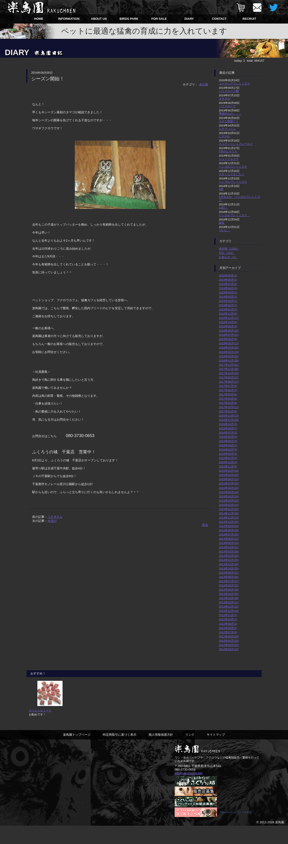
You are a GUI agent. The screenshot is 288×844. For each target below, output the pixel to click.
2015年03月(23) (229, 500)
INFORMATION (68, 18)
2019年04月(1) (228, 296)
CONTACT (219, 18)
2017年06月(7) (228, 390)
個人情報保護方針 (161, 751)
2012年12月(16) (229, 610)
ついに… (224, 230)
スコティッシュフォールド (236, 143)
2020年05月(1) (228, 275)
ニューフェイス (229, 158)
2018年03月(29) (229, 351)
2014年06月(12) (229, 538)
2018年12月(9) (228, 313)
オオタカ (224, 98)
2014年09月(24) (229, 526)
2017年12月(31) (229, 364)
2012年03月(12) (229, 649)
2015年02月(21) (229, 504)
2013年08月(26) (229, 576)
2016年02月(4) (228, 453)
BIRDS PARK (129, 18)
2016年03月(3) (228, 449)
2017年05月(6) (228, 394)
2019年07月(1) (228, 283)
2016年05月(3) (228, 440)
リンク (189, 751)
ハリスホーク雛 (229, 91)
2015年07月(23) (229, 483)
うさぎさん (55, 517)
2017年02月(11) (229, 407)
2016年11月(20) (229, 419)
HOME (38, 18)
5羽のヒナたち (228, 151)
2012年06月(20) (229, 636)
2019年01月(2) (228, 309)
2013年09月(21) (229, 572)
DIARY (189, 18)
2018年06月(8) (228, 339)
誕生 (222, 222)
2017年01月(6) (228, 411)
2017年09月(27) (229, 377)
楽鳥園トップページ (77, 751)
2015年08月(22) (229, 479)
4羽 (221, 189)
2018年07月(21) (229, 334)
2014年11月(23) (229, 517)
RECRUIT (249, 18)
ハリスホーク (227, 106)
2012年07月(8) (228, 632)
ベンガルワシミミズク (233, 166)
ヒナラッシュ (227, 128)
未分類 (203, 84)
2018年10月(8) (228, 322)
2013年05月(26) (229, 589)
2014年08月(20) (229, 530)
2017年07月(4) (228, 385)
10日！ (223, 207)
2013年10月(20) (229, 568)
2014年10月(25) (229, 521)
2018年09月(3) (228, 326)
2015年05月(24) (229, 492)
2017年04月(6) (228, 398)
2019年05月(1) (228, 292)
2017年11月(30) (229, 368)
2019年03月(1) (228, 300)
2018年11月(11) (229, 317)
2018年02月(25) (229, 356)
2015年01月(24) (229, 509)
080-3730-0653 (185, 786)
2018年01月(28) (229, 360)
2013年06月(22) (229, 585)
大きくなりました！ (231, 174)
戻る (205, 525)
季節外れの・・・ (230, 113)
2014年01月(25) (229, 559)
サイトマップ (216, 751)
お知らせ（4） (228, 257)
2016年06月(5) (228, 436)
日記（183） (227, 252)
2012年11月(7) (228, 615)
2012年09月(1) (228, 623)
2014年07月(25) (229, 534)
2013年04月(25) (229, 593)
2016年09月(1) (228, 428)
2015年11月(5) (228, 466)
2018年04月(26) (229, 347)
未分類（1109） (229, 248)
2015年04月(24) (229, 496)
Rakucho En (227, 830)
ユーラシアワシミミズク (234, 83)
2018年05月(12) (229, 343)
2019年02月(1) (228, 305)
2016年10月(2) (228, 424)
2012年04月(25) (229, 644)
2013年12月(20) (229, 564)
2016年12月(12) (229, 415)
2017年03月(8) (228, 402)
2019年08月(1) (228, 279)
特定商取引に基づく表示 (119, 751)
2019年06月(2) (228, 288)
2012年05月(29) (229, 640)
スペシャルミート (40, 727)
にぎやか (224, 136)
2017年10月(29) (229, 373)
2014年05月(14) (229, 542)
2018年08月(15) (229, 330)
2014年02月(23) (229, 555)
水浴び (52, 521)
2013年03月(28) (229, 598)
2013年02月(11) (229, 602)
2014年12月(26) (229, 513)
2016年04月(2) (228, 445)
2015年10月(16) (229, 470)
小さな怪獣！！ (229, 121)
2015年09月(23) (229, 474)
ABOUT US (99, 18)
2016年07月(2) (228, 432)
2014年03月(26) (229, 551)
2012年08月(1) (228, 627)
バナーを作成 (244, 830)
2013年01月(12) (229, 606)
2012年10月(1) (228, 619)
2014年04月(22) (229, 547)
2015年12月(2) (228, 462)
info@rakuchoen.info (189, 790)
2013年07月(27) (229, 581)
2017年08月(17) (229, 381)
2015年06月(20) (229, 487)
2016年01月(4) (228, 457)
